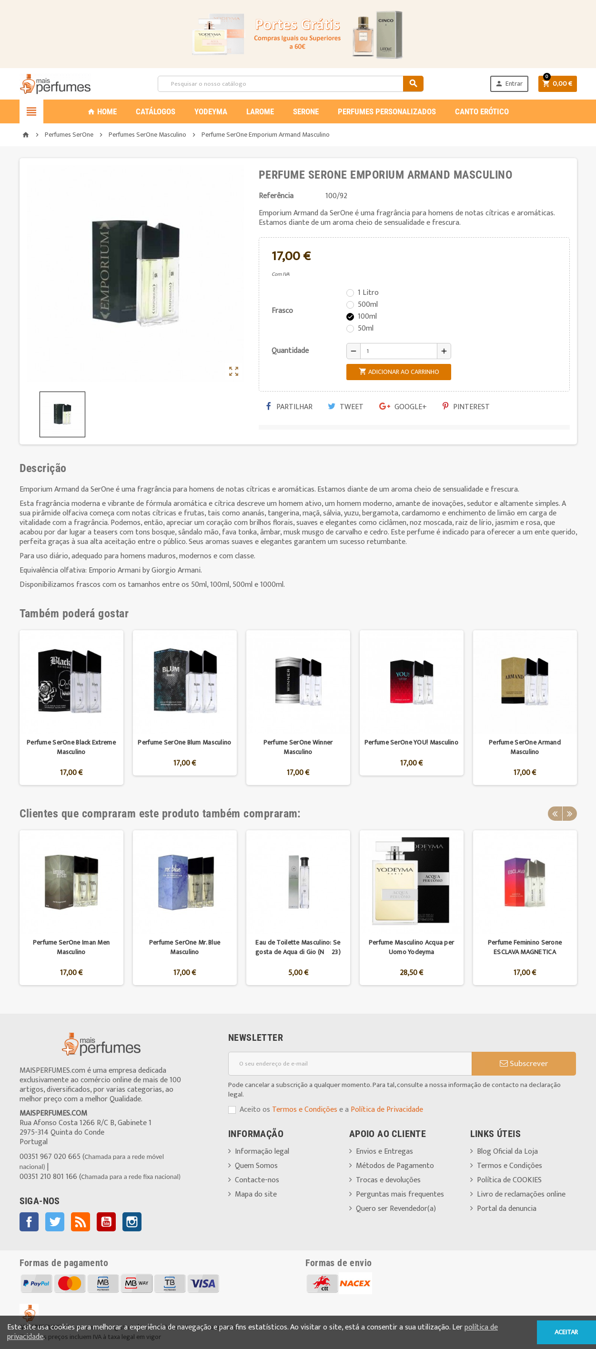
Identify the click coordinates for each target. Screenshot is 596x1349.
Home (102, 111)
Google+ (403, 407)
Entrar (509, 83)
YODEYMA (210, 111)
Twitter (54, 1221)
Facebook (29, 1221)
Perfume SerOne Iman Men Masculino (71, 947)
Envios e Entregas (384, 1151)
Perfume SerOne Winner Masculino (298, 747)
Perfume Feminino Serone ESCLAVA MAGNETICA (525, 947)
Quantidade (290, 350)
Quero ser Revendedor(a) (396, 1208)
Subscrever (524, 1063)
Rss (80, 1221)
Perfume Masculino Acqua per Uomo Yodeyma (412, 947)
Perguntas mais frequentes (400, 1194)
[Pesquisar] (291, 84)
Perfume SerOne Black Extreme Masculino (71, 747)
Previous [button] (555, 813)
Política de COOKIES (509, 1180)
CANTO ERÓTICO (482, 111)
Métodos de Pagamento (395, 1165)
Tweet (346, 407)
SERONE (306, 111)
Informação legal (262, 1151)
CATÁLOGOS (155, 111)
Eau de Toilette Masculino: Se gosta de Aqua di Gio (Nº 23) (298, 947)
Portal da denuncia (506, 1208)
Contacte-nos (257, 1180)
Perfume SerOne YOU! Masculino (411, 742)
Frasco (282, 310)
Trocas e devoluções (388, 1180)
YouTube (106, 1221)
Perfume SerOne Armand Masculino (525, 747)
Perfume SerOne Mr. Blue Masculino (184, 947)
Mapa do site (256, 1194)
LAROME (260, 111)
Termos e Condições (304, 1109)
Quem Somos (256, 1165)
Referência (276, 196)
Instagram (131, 1221)
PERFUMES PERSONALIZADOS (387, 111)
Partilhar (289, 407)
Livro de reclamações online (521, 1194)
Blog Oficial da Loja (507, 1151)
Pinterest (466, 407)
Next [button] (570, 813)
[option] (71, 707)
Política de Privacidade (387, 1109)
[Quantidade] (398, 351)
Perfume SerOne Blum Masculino (184, 742)
